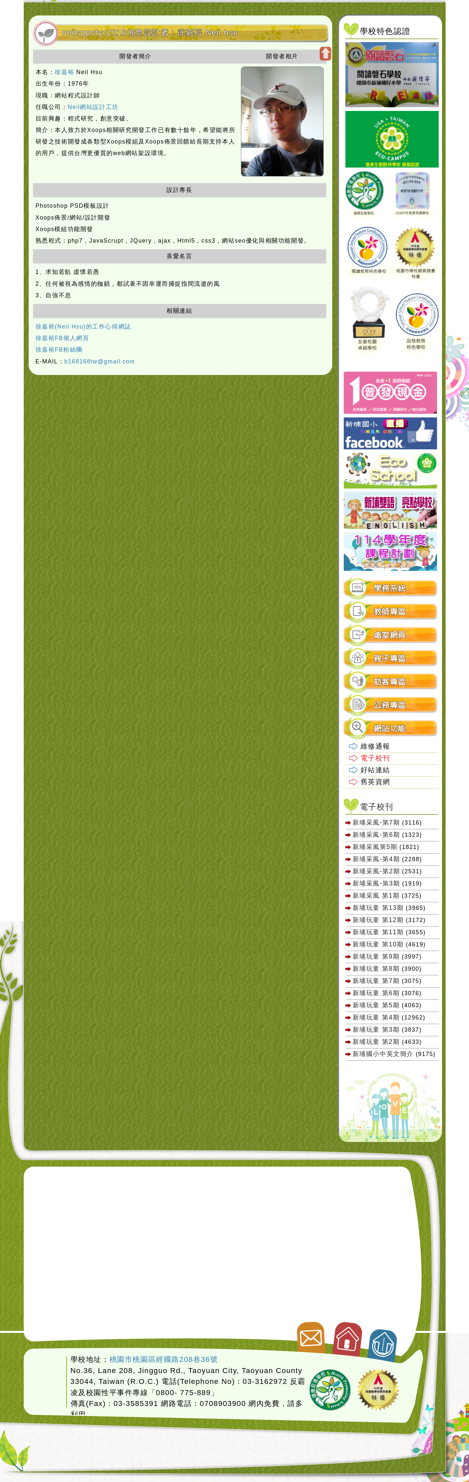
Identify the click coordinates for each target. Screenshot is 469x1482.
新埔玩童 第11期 (378, 932)
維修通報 (375, 746)
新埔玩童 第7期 (376, 980)
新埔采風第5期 (375, 846)
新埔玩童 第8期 (376, 968)
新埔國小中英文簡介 (383, 1053)
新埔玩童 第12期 (378, 919)
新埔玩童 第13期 (378, 907)
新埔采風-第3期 (376, 883)
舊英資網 (375, 781)
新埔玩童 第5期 (376, 1005)
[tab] (391, 588)
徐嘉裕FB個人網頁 (62, 338)
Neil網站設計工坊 (93, 107)
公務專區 (390, 705)
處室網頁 (390, 635)
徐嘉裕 (64, 72)
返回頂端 (383, 1342)
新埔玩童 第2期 (377, 1041)
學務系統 (390, 588)
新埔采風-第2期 (376, 871)
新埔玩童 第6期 (376, 992)
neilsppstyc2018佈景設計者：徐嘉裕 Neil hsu (150, 33)
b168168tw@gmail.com (99, 361)
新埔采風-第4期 (376, 858)
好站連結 (375, 770)
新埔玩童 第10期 (378, 944)
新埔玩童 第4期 (376, 1017)
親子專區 (390, 658)
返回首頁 (348, 1336)
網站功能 (390, 728)
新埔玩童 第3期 (376, 1029)
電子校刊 (375, 758)
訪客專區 (390, 682)
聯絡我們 (310, 1335)
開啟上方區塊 (325, 54)
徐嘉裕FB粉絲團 (59, 349)
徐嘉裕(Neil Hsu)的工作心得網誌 (83, 326)
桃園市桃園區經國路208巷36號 (163, 1359)
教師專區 (390, 612)
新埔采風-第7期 (376, 822)
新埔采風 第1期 (376, 895)
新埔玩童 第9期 (376, 956)
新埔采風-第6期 (376, 834)
